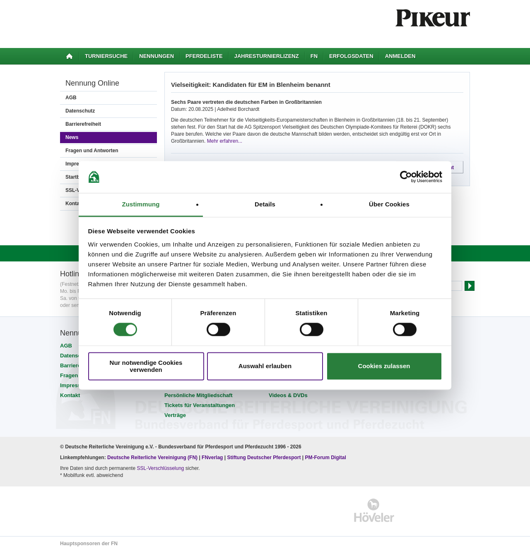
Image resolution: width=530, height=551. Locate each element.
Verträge (175, 415)
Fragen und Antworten (91, 150)
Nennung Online (92, 83)
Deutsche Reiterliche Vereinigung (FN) (152, 457)
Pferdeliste (204, 56)
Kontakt (70, 395)
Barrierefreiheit (83, 124)
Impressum (74, 385)
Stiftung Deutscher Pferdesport (264, 457)
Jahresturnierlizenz (266, 56)
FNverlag (213, 457)
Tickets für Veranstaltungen (199, 405)
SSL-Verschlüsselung (160, 468)
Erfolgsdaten (351, 56)
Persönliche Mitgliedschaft (198, 395)
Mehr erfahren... (224, 141)
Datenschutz (80, 111)
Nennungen (156, 56)
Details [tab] (265, 204)
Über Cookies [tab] (389, 204)
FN (314, 56)
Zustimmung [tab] (141, 204)
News (71, 137)
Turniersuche (106, 56)
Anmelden (400, 56)
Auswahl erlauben (265, 366)
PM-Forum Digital (325, 457)
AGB (71, 98)
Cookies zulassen (384, 366)
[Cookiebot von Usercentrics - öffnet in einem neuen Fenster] (406, 177)
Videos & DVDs (288, 395)
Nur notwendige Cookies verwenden (146, 366)
